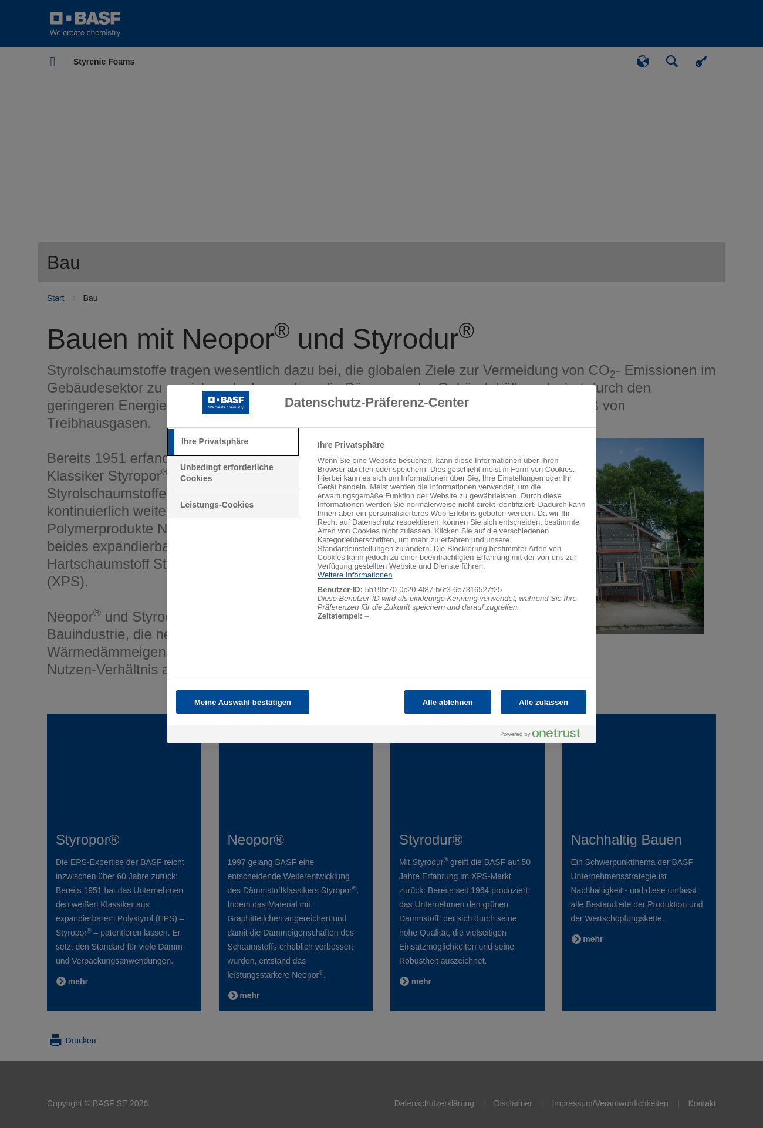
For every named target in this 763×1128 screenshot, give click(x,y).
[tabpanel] (452, 537)
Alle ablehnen (448, 702)
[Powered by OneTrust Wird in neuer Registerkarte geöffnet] (545, 735)
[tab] (233, 442)
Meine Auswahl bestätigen (242, 702)
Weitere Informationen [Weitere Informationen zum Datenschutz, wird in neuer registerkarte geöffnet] (355, 574)
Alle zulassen (543, 702)
